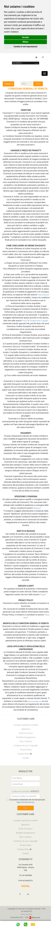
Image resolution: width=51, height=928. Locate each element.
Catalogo (8, 84)
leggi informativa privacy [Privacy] (25, 802)
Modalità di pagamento (25, 737)
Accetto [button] (25, 37)
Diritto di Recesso (43, 295)
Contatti (43, 594)
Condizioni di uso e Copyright (26, 745)
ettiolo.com (34, 917)
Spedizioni (37, 508)
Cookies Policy (24, 754)
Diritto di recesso (26, 733)
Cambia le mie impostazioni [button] (25, 46)
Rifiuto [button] (25, 42)
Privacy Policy (26, 750)
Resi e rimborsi (26, 741)
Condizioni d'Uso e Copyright (39, 321)
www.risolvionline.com (34, 701)
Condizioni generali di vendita (26, 725)
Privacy (25, 321)
